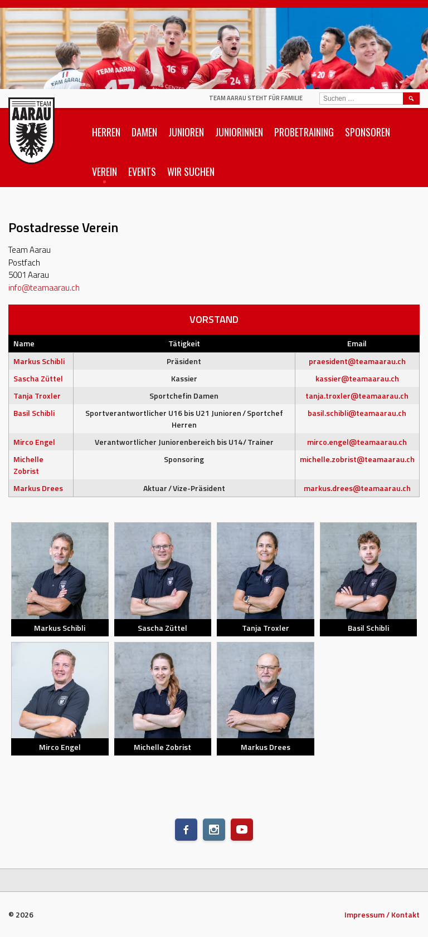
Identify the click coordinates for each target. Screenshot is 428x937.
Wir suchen (191, 171)
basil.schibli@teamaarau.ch (357, 413)
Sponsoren (367, 132)
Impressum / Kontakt (382, 914)
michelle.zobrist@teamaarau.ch (357, 459)
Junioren (186, 132)
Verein (104, 171)
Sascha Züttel (38, 378)
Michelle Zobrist (28, 465)
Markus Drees (38, 488)
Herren (106, 132)
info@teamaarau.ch (44, 287)
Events (142, 171)
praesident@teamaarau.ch (357, 361)
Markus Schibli (39, 361)
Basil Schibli (34, 413)
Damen (144, 132)
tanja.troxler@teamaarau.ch (356, 395)
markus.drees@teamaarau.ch (357, 488)
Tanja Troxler (37, 395)
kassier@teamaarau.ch (357, 378)
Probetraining (304, 132)
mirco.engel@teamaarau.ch (357, 442)
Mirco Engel (34, 442)
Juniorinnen (239, 132)
